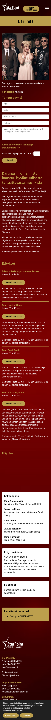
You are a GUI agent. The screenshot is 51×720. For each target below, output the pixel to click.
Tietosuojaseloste (10, 675)
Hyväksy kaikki (10, 715)
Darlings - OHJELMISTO (21, 616)
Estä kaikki (26, 715)
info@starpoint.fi (10, 667)
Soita (31, 9)
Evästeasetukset (10, 672)
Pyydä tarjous (14, 282)
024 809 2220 (13, 664)
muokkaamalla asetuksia (13, 710)
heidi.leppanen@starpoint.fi (15, 692)
